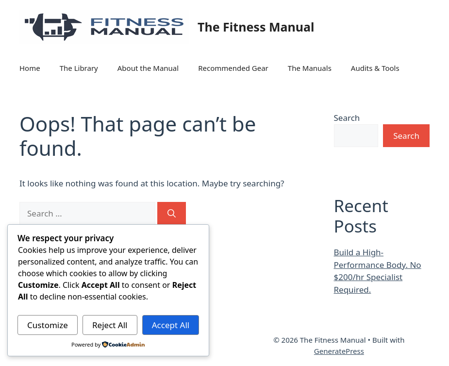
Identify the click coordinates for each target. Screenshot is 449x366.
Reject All (110, 325)
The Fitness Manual (256, 26)
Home (29, 68)
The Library (79, 68)
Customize (47, 325)
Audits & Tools (375, 68)
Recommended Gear (233, 68)
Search (347, 117)
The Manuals (310, 68)
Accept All (170, 325)
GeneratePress (339, 351)
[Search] (171, 213)
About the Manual (148, 68)
